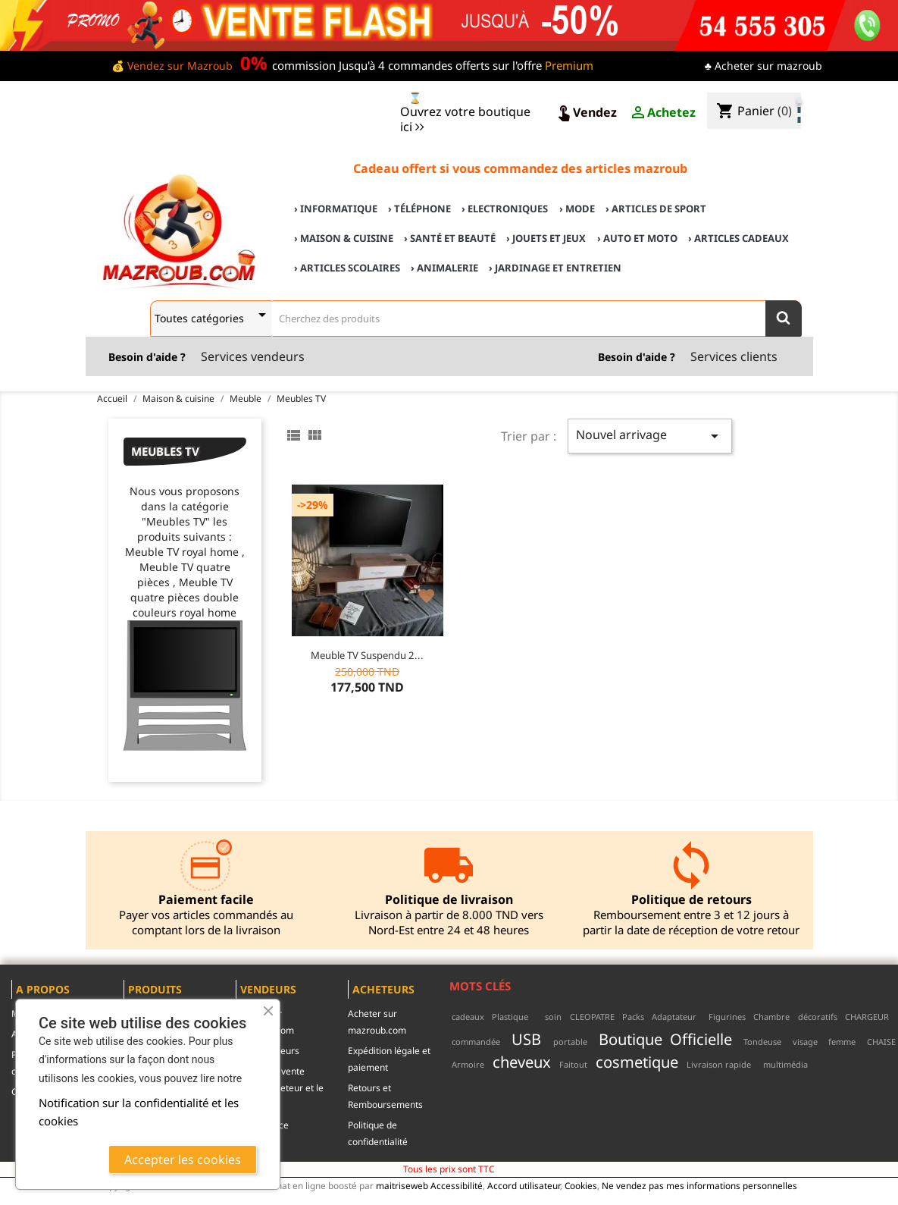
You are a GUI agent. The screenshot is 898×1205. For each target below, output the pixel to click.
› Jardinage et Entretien (555, 268)
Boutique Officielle (665, 1039)
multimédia (785, 1064)
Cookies (581, 1185)
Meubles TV (165, 451)
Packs (633, 1016)
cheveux (522, 1061)
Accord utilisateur (523, 1185)
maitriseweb (402, 1185)
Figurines (727, 1016)
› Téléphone (419, 208)
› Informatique (335, 208)
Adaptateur (674, 1016)
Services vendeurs (253, 356)
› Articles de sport (655, 208)
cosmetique (637, 1061)
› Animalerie (444, 268)
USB (526, 1039)
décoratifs (817, 1016)
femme (842, 1041)
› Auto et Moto (637, 238)
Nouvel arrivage (650, 435)
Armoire (468, 1064)
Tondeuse (762, 1041)
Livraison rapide (719, 1064)
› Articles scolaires (347, 268)
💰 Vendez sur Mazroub (172, 65)
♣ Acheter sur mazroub (763, 65)
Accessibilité (456, 1185)
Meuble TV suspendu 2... (367, 655)
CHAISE (881, 1041)
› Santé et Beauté (450, 238)
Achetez (662, 113)
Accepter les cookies (182, 1159)
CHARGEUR (867, 1016)
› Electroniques (505, 208)
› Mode (577, 208)
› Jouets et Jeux (546, 238)
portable (570, 1041)
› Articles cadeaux (738, 238)
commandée (476, 1041)
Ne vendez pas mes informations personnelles (699, 1185)
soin (553, 1016)
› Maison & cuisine (343, 238)
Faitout (573, 1064)
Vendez (586, 113)
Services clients (734, 356)
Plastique (510, 1016)
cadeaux (468, 1016)
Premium (569, 65)
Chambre (771, 1016)
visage (805, 1041)
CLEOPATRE (592, 1016)
